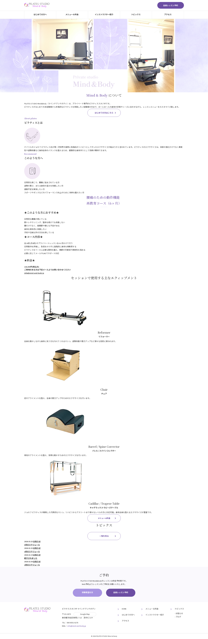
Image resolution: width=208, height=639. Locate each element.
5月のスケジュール (32, 545)
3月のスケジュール (32, 565)
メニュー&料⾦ (104, 518)
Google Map (85, 614)
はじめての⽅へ (40, 14)
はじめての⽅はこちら (104, 113)
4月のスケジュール (32, 551)
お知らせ (37, 541)
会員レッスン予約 (170, 5)
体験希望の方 (87, 592)
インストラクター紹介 (104, 14)
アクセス (168, 14)
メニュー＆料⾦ (72, 14)
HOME (124, 609)
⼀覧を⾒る (104, 536)
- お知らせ (179, 613)
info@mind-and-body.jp (34, 273)
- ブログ (178, 617)
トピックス (136, 14)
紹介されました (30, 558)
